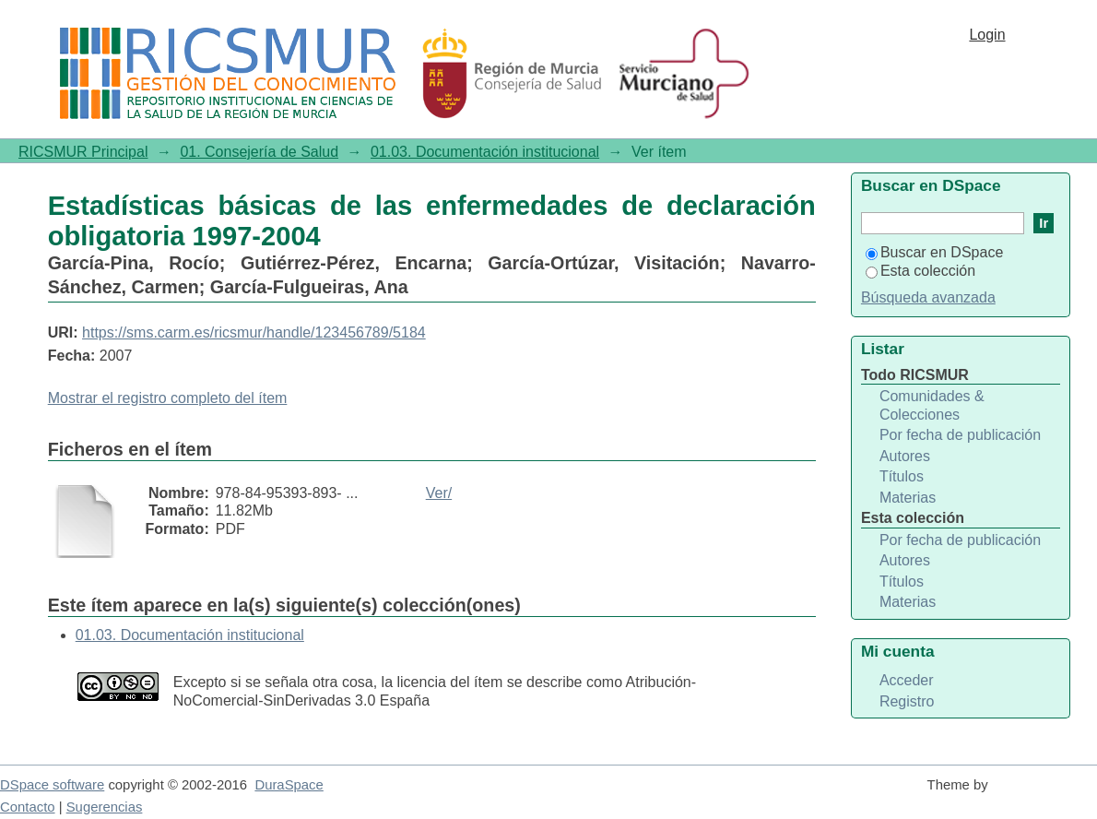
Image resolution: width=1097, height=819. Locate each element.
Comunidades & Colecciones (932, 405)
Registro (907, 701)
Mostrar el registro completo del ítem (168, 398)
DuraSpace (288, 784)
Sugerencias (104, 807)
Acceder (906, 680)
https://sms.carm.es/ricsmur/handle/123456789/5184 (254, 332)
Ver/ (439, 493)
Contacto (27, 807)
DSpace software (52, 784)
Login (987, 34)
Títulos (901, 476)
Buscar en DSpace (934, 252)
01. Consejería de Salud (259, 152)
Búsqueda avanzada (928, 297)
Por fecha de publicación (960, 435)
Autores (904, 456)
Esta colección (920, 271)
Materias (907, 497)
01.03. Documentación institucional (485, 152)
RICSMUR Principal (82, 152)
